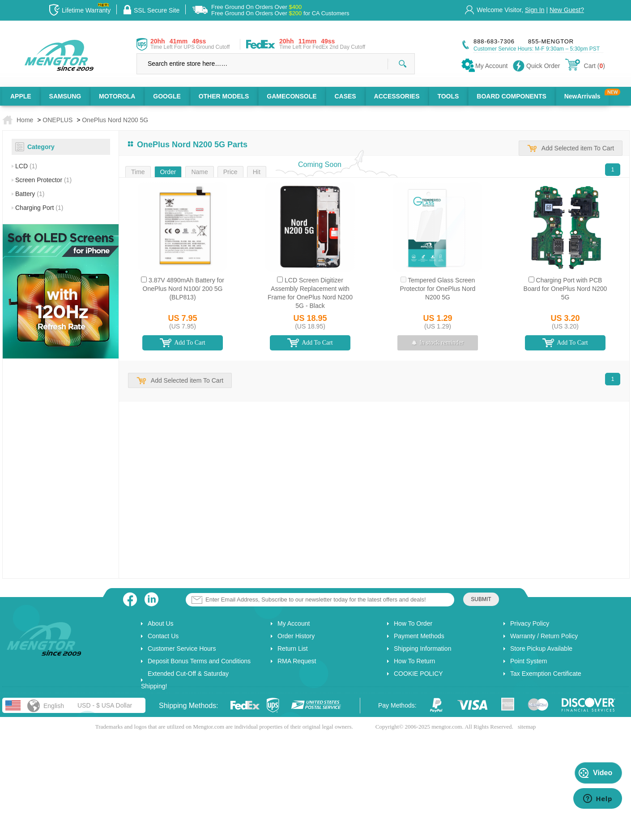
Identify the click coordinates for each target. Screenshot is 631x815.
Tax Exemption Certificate (545, 673)
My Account (293, 623)
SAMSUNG (65, 96)
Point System (528, 661)
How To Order (413, 623)
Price (230, 171)
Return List (292, 648)
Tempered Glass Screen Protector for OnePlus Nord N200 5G (438, 289)
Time (138, 171)
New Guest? (567, 9)
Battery (29, 193)
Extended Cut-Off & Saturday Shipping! (185, 680)
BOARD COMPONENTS (511, 96)
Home (25, 120)
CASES (345, 96)
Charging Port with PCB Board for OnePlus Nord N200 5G (565, 289)
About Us (161, 623)
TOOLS (448, 96)
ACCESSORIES (397, 96)
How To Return (414, 661)
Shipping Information (422, 648)
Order (168, 171)
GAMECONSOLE (291, 96)
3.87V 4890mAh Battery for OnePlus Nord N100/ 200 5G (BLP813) (183, 289)
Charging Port (39, 207)
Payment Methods (419, 636)
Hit (256, 171)
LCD (26, 166)
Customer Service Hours (182, 648)
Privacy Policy (529, 623)
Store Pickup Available (541, 648)
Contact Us (163, 636)
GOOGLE (166, 96)
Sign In (535, 9)
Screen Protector (43, 179)
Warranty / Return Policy (544, 636)
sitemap (527, 726)
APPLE (20, 96)
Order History (296, 636)
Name (199, 171)
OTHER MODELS (224, 96)
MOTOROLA (117, 96)
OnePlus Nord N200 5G (115, 120)
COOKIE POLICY (418, 673)
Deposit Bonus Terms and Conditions (199, 661)
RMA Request (296, 661)
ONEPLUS (57, 120)
